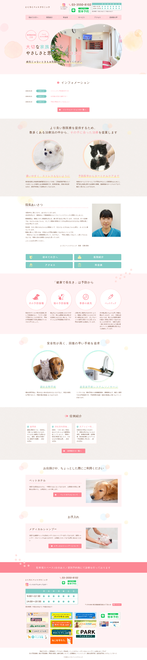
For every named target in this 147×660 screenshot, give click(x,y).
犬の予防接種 (33, 653)
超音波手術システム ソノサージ (107, 653)
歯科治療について (63, 653)
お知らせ (97, 651)
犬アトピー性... (87, 427)
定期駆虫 (73, 653)
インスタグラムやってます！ (38, 584)
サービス (81, 17)
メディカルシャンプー (86, 651)
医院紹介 (49, 17)
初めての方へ (33, 17)
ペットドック (81, 653)
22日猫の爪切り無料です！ (59, 96)
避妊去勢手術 (91, 653)
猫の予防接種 (43, 653)
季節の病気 (52, 653)
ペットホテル (73, 651)
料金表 (65, 17)
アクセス (97, 17)
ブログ (104, 651)
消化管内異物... (62, 427)
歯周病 (33, 427)
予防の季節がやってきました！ (60, 102)
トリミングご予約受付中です (60, 91)
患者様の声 (113, 17)
